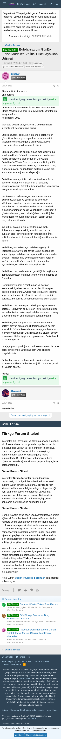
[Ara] (57, 4)
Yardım (5, 664)
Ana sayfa (16, 664)
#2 (58, 403)
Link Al (41, 710)
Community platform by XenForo (26, 716)
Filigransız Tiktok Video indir (23, 710)
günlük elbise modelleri (13, 66)
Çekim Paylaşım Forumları (30, 577)
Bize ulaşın (7, 661)
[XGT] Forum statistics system (19, 719)
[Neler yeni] (50, 4)
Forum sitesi (24, 678)
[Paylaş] (54, 86)
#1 (58, 86)
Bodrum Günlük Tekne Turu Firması (32, 604)
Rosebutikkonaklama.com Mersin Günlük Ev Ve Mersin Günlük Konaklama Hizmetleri (31, 633)
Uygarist (16, 391)
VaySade (7, 657)
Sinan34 (8, 63)
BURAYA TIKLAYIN (42, 36)
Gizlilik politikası (41, 661)
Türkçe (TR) (23, 657)
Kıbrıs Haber (52, 710)
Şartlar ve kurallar (23, 661)
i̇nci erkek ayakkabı (34, 66)
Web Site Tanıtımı (15, 610)
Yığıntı (5, 710)
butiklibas (38, 63)
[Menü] (4, 4)
